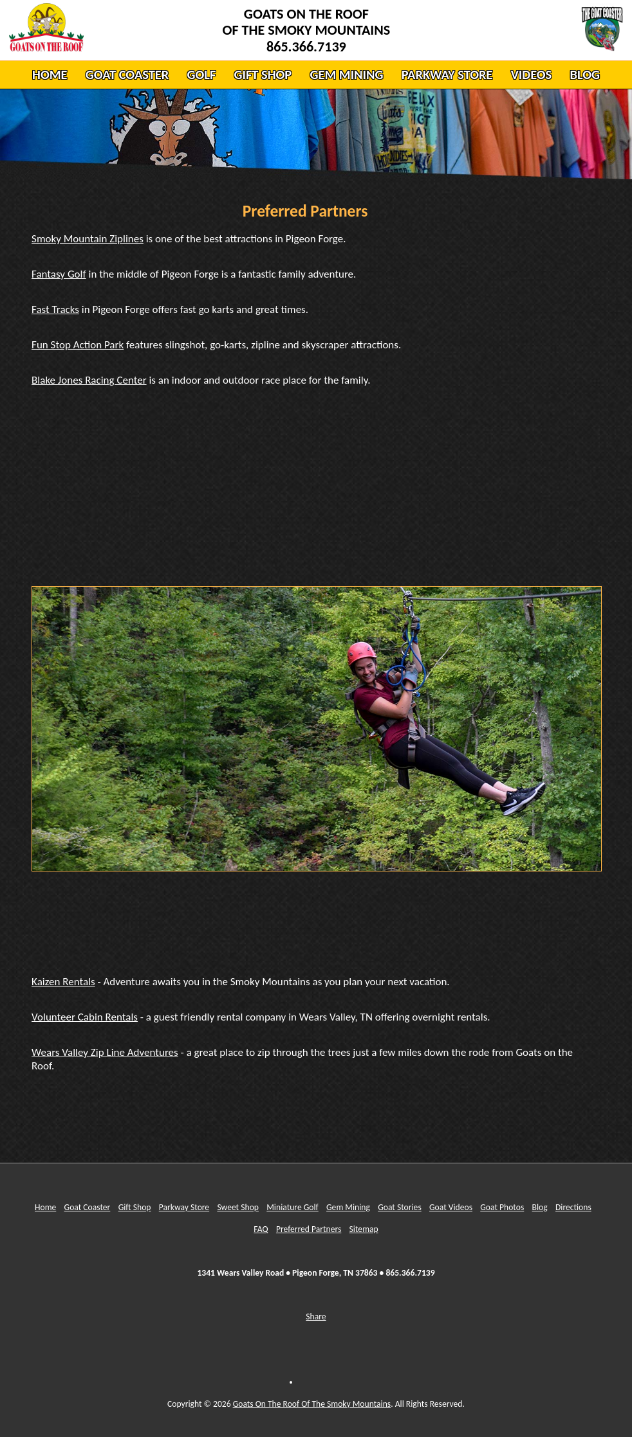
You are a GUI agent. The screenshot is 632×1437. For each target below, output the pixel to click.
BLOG (584, 74)
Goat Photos (502, 1207)
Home (45, 1207)
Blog (540, 1207)
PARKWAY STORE (447, 74)
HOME (49, 74)
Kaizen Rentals (63, 981)
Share (316, 1316)
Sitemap (363, 1229)
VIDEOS (531, 74)
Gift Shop (134, 1207)
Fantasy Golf (59, 274)
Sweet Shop (238, 1207)
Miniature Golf (292, 1207)
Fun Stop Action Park (78, 345)
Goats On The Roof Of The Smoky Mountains (312, 1403)
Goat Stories (400, 1207)
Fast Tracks (55, 309)
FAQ (261, 1229)
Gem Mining (348, 1207)
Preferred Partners (308, 1229)
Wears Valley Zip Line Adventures (105, 1052)
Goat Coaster (87, 1207)
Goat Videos (450, 1207)
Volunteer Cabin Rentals (85, 1017)
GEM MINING (346, 74)
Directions (573, 1207)
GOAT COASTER (127, 74)
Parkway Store (184, 1207)
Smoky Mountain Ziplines (88, 238)
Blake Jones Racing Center (89, 380)
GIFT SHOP (263, 74)
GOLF (201, 74)
